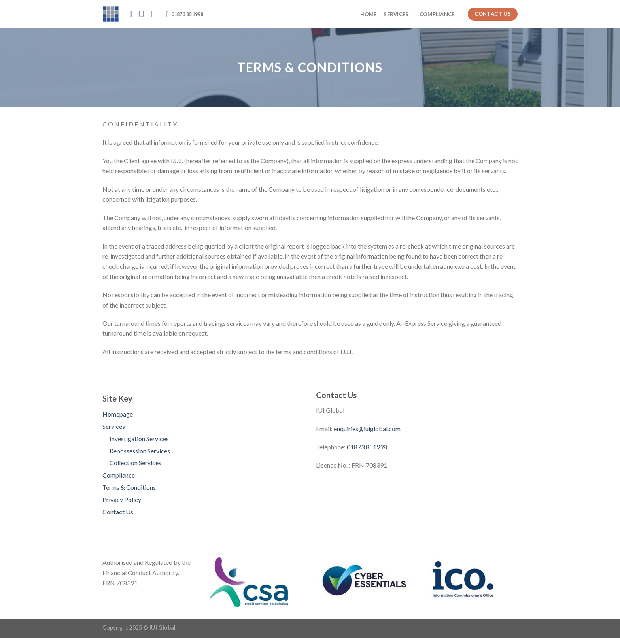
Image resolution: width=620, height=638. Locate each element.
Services (398, 14)
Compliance (437, 14)
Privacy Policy (121, 499)
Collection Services (135, 462)
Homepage (117, 414)
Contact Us (117, 511)
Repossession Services (140, 451)
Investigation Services (139, 438)
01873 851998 (367, 447)
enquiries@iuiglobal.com (367, 428)
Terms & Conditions (129, 487)
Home (368, 14)
